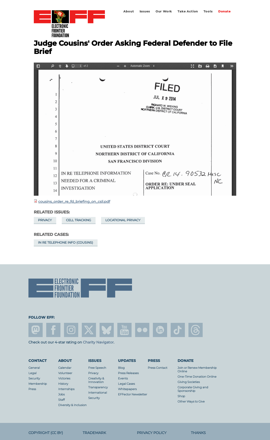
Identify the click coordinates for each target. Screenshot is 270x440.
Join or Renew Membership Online (197, 369)
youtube (124, 330)
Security (34, 378)
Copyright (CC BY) (45, 433)
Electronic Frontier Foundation (69, 24)
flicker (142, 330)
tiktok (178, 330)
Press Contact (157, 367)
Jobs (61, 394)
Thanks (198, 433)
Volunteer (65, 373)
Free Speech (97, 367)
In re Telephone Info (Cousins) (65, 243)
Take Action (188, 11)
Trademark (94, 433)
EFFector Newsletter (132, 394)
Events (123, 378)
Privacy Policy (151, 433)
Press (32, 389)
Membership (37, 383)
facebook (53, 330)
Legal (32, 373)
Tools (208, 11)
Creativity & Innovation (96, 380)
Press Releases (128, 373)
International (97, 392)
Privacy (45, 220)
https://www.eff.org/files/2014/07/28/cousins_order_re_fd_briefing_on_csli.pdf (135, 129)
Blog (121, 367)
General (34, 367)
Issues (145, 11)
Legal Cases (126, 383)
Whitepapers (127, 389)
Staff (61, 399)
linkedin (160, 330)
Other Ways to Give (191, 401)
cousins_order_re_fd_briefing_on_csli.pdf (74, 201)
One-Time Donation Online (197, 376)
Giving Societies (189, 382)
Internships (66, 389)
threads (195, 330)
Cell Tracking (78, 220)
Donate (224, 11)
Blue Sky (107, 330)
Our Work (164, 11)
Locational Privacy (122, 220)
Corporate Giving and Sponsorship (193, 389)
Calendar (64, 367)
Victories (64, 378)
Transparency (98, 387)
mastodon (35, 330)
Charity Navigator (98, 342)
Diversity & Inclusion (72, 405)
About (128, 11)
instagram (71, 330)
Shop (181, 396)
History (63, 383)
